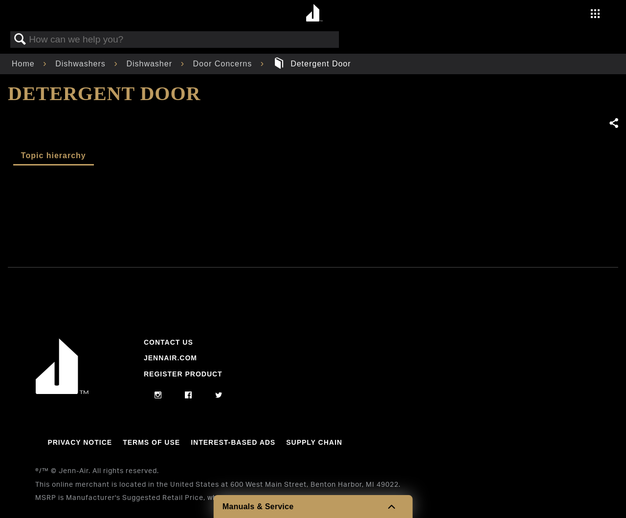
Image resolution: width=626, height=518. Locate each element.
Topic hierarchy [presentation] (53, 155)
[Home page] (314, 13)
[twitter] (219, 395)
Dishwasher (150, 64)
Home (24, 64)
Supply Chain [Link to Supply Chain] (314, 442)
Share (613, 123)
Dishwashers (81, 64)
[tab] (53, 156)
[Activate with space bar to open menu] (595, 15)
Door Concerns (224, 64)
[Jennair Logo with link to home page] (62, 391)
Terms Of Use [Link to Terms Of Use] (151, 442)
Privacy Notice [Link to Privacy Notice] (79, 442)
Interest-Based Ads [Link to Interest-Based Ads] (233, 442)
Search (20, 39)
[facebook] (188, 395)
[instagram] (158, 395)
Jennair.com (170, 358)
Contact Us (168, 342)
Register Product (183, 374)
